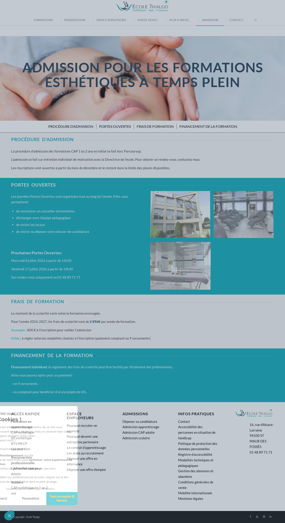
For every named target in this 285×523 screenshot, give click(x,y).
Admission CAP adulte (138, 432)
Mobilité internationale (195, 493)
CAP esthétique (22, 432)
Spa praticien (20, 449)
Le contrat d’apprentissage (86, 448)
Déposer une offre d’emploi (86, 470)
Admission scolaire (136, 438)
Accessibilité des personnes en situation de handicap (197, 432)
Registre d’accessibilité (195, 454)
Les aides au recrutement (85, 453)
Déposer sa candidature (139, 421)
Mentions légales (190, 499)
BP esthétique (21, 438)
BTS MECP (19, 444)
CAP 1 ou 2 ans (82, 151)
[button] (9, 515)
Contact (184, 421)
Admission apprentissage (140, 427)
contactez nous (189, 159)
